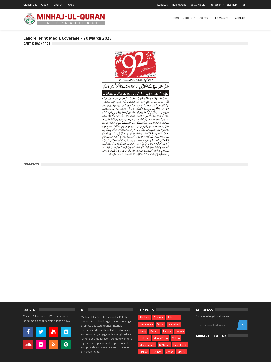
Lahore (167, 331)
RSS (243, 4)
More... (182, 352)
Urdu (71, 4)
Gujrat (160, 324)
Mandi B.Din (161, 338)
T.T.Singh (157, 352)
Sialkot (143, 352)
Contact (240, 17)
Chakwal (158, 317)
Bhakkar (144, 317)
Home (175, 17)
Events (203, 17)
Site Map (232, 4)
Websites (162, 4)
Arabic (44, 4)
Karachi (154, 331)
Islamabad (174, 324)
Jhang (143, 331)
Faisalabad (174, 317)
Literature (221, 17)
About (187, 17)
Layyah (180, 331)
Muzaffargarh (147, 345)
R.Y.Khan (164, 345)
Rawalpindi (180, 345)
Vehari (169, 352)
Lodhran (144, 338)
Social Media (197, 4)
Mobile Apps (179, 4)
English (58, 4)
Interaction (215, 4)
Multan (176, 338)
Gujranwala (146, 324)
